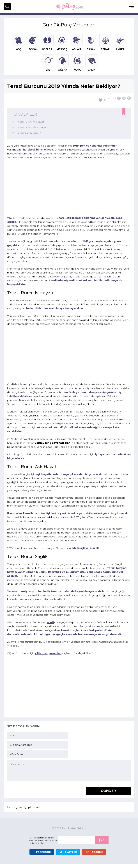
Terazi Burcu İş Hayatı (30, 122)
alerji (50, 622)
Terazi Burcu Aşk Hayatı (31, 127)
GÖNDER (108, 791)
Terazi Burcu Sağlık (28, 132)
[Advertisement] (69, 188)
